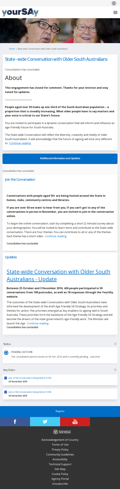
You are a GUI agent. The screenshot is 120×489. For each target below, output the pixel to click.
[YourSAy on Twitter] (45, 421)
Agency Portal (60, 479)
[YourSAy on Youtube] (75, 421)
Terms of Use (60, 444)
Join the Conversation (20, 179)
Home (12, 48)
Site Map (60, 469)
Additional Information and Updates (60, 158)
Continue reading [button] (20, 143)
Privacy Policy (60, 449)
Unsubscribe (60, 484)
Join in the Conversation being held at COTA (30, 378)
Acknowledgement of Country (60, 440)
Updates (11, 257)
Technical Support (60, 464)
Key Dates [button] (60, 370)
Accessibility (60, 459)
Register (60, 411)
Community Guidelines (60, 454)
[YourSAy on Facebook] (15, 421)
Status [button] (60, 344)
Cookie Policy (60, 474)
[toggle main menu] (115, 12)
